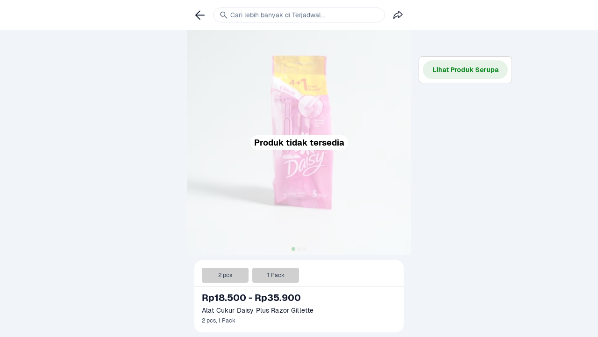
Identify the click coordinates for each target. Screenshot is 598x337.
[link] (200, 15)
